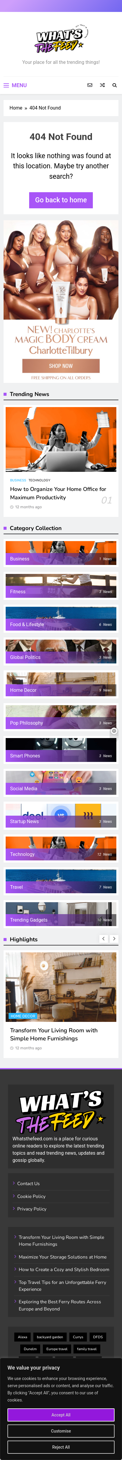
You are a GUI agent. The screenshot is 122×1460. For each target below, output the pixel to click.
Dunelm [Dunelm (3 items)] (30, 1349)
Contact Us (28, 1183)
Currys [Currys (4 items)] (78, 1337)
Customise (61, 1431)
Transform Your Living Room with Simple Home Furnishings (54, 1034)
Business (18, 480)
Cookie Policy (31, 1196)
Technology (39, 480)
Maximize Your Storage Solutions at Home (63, 1257)
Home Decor (23, 1016)
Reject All (61, 1447)
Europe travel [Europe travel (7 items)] (57, 1349)
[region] (61, 1409)
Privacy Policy (31, 1209)
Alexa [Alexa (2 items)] (22, 1337)
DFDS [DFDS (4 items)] (98, 1337)
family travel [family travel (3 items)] (87, 1349)
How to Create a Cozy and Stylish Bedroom (64, 1269)
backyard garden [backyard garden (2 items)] (50, 1337)
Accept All (61, 1415)
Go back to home (61, 200)
